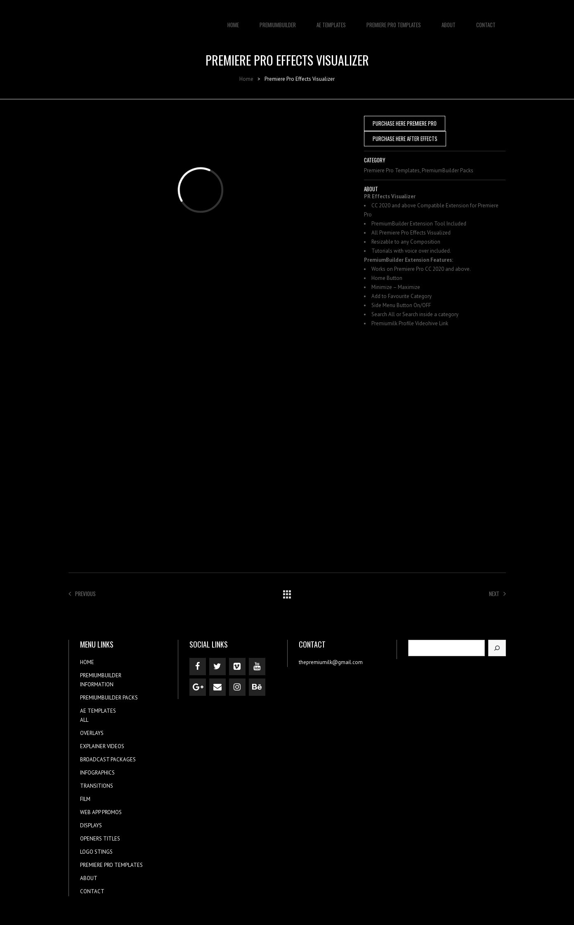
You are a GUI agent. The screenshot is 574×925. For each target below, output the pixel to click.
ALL (84, 719)
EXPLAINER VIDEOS (102, 746)
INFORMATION (96, 684)
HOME (233, 20)
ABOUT (448, 20)
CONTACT (486, 20)
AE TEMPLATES (331, 20)
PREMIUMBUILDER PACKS (109, 697)
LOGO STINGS (96, 851)
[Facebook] (197, 666)
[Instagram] (237, 687)
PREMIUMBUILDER (277, 20)
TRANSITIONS (96, 785)
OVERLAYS (92, 733)
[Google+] (197, 687)
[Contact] (217, 687)
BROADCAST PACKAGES (108, 759)
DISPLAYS (91, 825)
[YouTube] (257, 666)
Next (497, 593)
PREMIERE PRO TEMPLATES (393, 20)
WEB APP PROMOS (101, 812)
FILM (85, 799)
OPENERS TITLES (100, 838)
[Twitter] (217, 666)
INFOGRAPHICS (97, 772)
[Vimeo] (237, 666)
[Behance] (257, 687)
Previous (82, 593)
